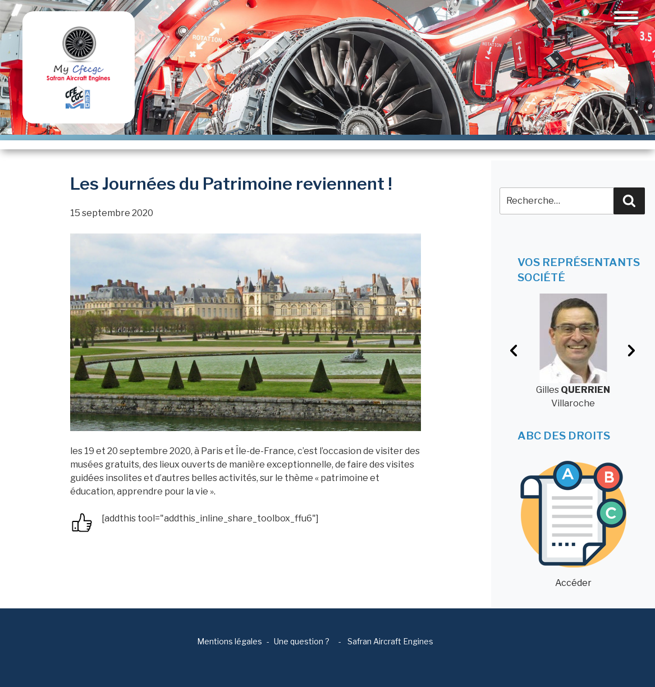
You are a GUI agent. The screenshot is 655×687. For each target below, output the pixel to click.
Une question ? (301, 641)
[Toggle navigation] (626, 18)
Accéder (573, 524)
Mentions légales (229, 641)
